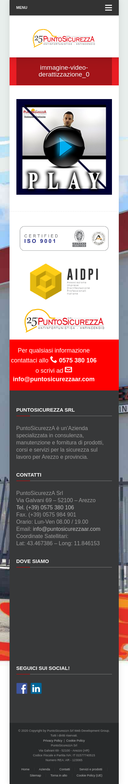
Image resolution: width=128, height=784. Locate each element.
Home (25, 769)
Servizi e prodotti (91, 769)
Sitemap (35, 775)
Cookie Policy (75, 740)
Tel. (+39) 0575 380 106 (45, 507)
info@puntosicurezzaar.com (66, 529)
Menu (64, 8)
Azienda (44, 769)
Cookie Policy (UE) (89, 775)
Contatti (64, 769)
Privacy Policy (52, 740)
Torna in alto (59, 775)
